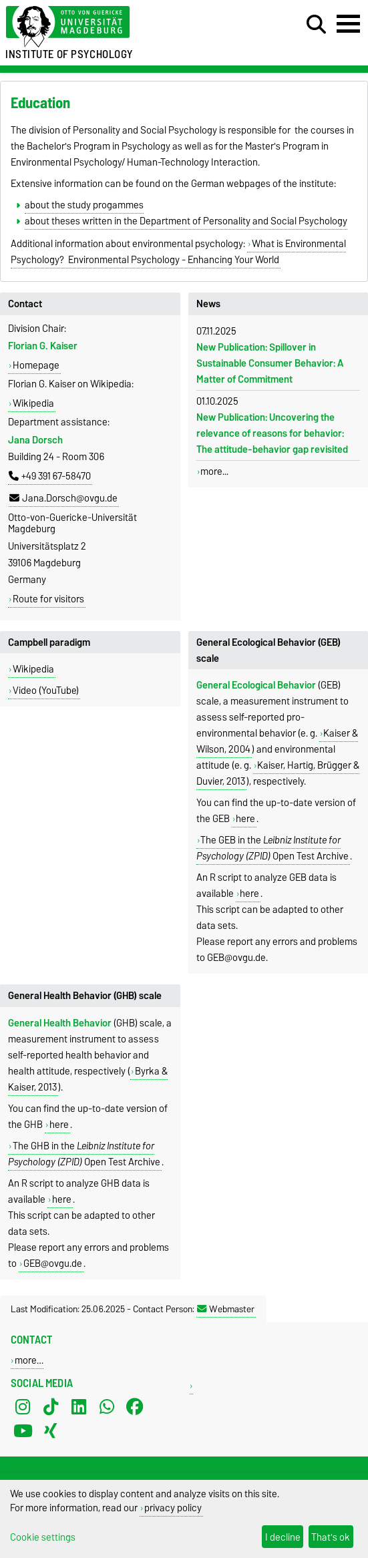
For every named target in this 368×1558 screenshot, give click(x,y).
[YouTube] (23, 1431)
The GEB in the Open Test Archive (272, 848)
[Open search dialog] (316, 25)
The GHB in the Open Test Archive (84, 1154)
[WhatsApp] (107, 1407)
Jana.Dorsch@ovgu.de (63, 498)
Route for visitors (48, 599)
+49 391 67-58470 (50, 476)
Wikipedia (33, 403)
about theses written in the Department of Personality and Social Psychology (186, 221)
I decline (283, 1537)
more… (29, 1360)
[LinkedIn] (79, 1407)
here (245, 819)
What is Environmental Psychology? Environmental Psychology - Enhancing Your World (178, 252)
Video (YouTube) (46, 691)
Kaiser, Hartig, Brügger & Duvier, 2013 (278, 773)
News (208, 304)
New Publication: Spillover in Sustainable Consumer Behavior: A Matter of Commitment (269, 363)
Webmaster (225, 1309)
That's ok (330, 1537)
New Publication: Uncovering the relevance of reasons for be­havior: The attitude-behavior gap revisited (272, 433)
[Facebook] (135, 1407)
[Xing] (51, 1431)
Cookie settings (42, 1537)
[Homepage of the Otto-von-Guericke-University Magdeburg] (112, 27)
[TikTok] (51, 1407)
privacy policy (173, 1507)
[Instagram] (23, 1407)
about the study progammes (84, 205)
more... (214, 471)
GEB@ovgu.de (52, 1263)
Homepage (36, 365)
